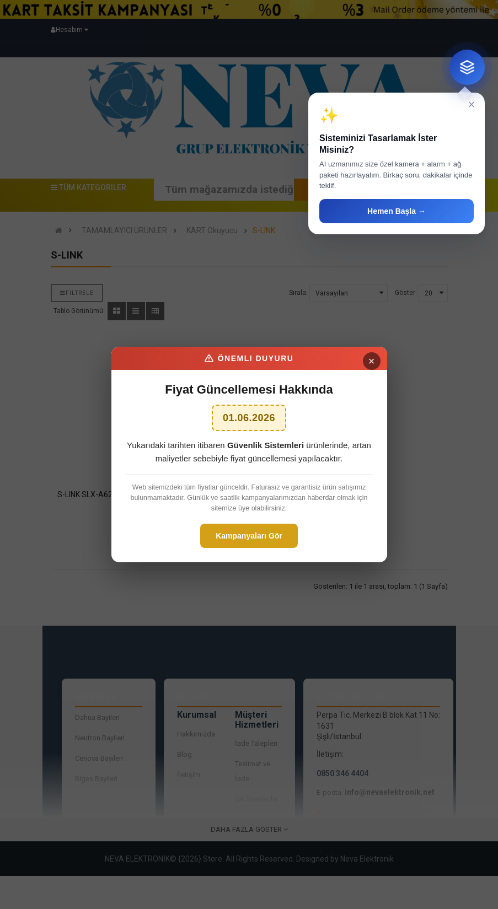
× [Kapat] (371, 361)
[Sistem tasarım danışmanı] (467, 67)
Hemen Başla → (396, 211)
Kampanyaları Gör (249, 535)
